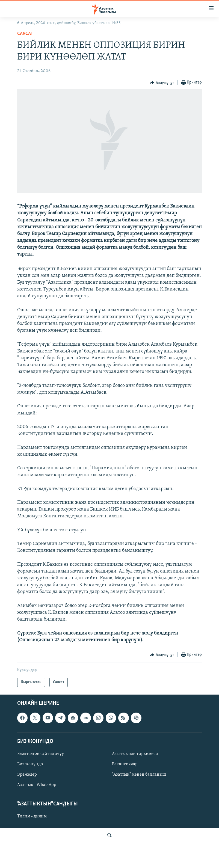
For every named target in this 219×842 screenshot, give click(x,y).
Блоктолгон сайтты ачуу (40, 754)
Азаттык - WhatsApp (36, 785)
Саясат (25, 33)
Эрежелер (27, 774)
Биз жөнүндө (30, 764)
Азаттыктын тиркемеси (135, 754)
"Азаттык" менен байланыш (139, 774)
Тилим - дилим (32, 816)
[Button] (162, 83)
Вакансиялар (125, 764)
